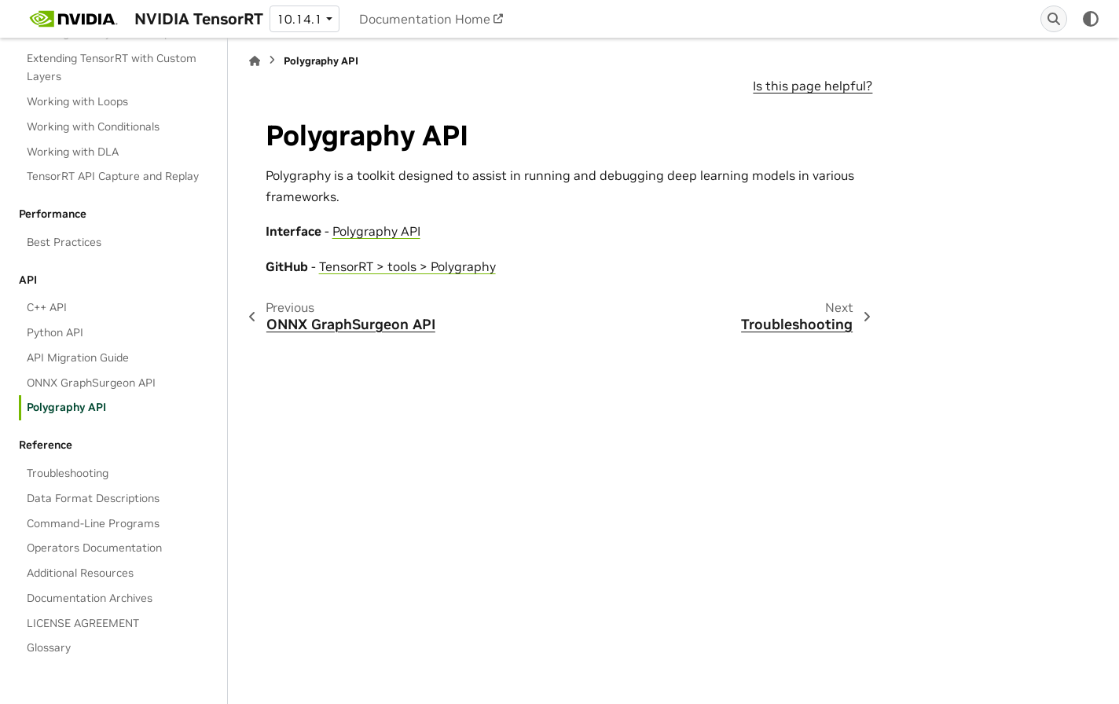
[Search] (1053, 19)
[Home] (254, 61)
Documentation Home (424, 19)
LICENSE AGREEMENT (83, 623)
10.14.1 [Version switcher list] (299, 19)
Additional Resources (80, 573)
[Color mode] (1090, 19)
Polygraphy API (66, 407)
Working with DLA (73, 152)
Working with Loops (77, 101)
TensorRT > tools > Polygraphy (407, 266)
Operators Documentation (94, 548)
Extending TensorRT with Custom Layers (111, 67)
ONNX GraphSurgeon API (91, 383)
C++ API (47, 307)
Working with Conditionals (93, 126)
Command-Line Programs (93, 523)
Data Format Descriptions (93, 498)
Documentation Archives (89, 598)
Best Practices (64, 242)
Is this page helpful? (812, 86)
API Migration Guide (78, 357)
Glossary (49, 647)
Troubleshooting (67, 473)
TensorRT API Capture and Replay (113, 176)
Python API (55, 332)
